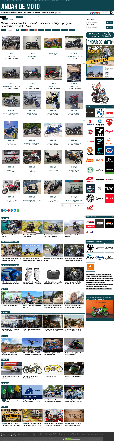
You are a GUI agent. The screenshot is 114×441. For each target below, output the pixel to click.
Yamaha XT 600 (53, 53)
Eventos (3, 12)
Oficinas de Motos (102, 280)
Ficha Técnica (72, 434)
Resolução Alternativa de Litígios (25, 436)
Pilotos (103, 288)
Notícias (8, 12)
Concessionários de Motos (105, 278)
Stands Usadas (90, 280)
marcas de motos (28, 17)
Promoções (38, 12)
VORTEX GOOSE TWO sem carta (32, 200)
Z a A (23, 30)
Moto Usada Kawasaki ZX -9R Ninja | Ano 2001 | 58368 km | (99, 307)
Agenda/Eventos (101, 274)
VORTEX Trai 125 (53, 170)
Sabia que (4, 359)
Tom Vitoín (25, 434)
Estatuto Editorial (81, 434)
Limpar (3, 30)
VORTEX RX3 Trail (74, 170)
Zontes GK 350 (11, 56)
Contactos (66, 434)
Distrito (72, 30)
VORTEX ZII (32, 170)
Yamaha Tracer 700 (32, 113)
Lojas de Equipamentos (98, 282)
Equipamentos (30, 12)
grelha (6, 19)
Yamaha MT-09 (11, 143)
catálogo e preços (11, 17)
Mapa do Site (37, 436)
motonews (52, 17)
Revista (59, 12)
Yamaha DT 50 (11, 170)
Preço (48, 30)
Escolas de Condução (100, 286)
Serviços (44, 12)
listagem (11, 19)
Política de (75, 439)
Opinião (20, 12)
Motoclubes (50, 12)
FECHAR (68, 439)
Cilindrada (56, 30)
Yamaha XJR (32, 86)
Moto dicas (5, 383)
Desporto (4, 336)
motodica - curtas (73, 17)
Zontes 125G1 (32, 56)
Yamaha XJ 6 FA (74, 86)
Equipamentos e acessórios (10, 265)
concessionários (37, 17)
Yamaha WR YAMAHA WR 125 (11, 113)
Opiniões (4, 289)
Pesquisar (109, 22)
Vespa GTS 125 (53, 200)
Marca (41, 30)
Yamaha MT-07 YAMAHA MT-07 (32, 143)
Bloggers (97, 288)
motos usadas (19, 17)
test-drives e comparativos (62, 17)
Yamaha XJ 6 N (53, 86)
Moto (32, 30)
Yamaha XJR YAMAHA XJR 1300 (11, 86)
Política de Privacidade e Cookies (95, 434)
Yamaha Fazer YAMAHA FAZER (74, 143)
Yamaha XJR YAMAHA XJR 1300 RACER (74, 57)
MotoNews (5, 218)
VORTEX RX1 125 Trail (11, 200)
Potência (64, 30)
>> (82, 205)
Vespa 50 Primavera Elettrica (74, 200)
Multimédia (5, 312)
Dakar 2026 (14, 12)
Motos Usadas (90, 274)
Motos (24, 12)
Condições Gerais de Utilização (8, 436)
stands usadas (45, 17)
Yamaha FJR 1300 (53, 143)
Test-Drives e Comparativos (10, 242)
